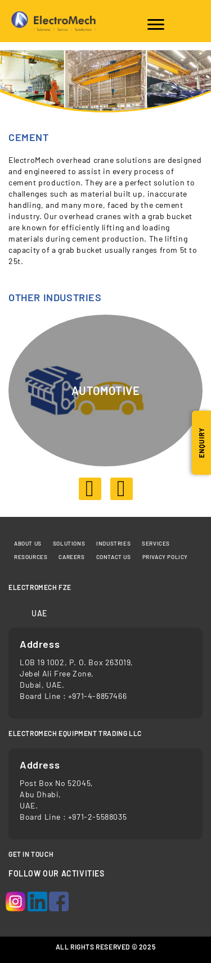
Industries (113, 543)
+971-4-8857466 (97, 696)
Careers (71, 556)
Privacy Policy (165, 556)
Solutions (69, 543)
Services (156, 543)
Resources (30, 556)
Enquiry (201, 443)
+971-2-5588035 (97, 816)
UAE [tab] (39, 613)
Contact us (113, 556)
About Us (28, 543)
